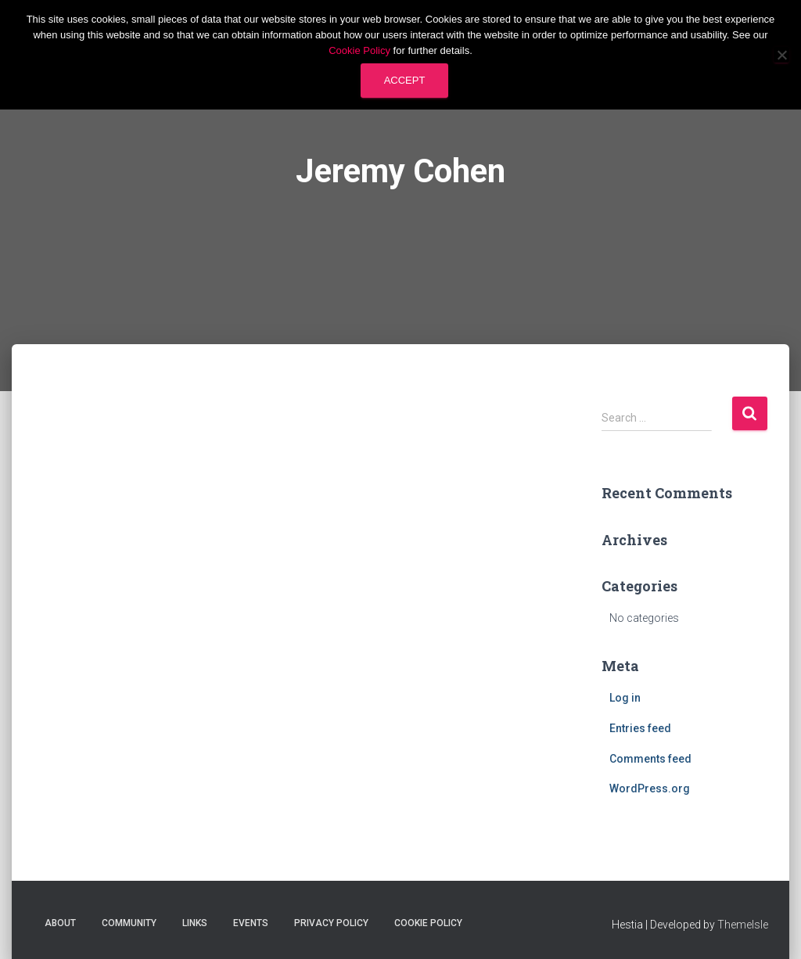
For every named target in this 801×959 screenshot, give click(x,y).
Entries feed (640, 728)
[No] (781, 55)
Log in (625, 697)
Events (250, 923)
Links (194, 923)
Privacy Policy (331, 923)
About (60, 923)
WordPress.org (649, 788)
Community (129, 923)
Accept (405, 80)
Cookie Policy (428, 923)
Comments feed (650, 758)
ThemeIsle (742, 924)
